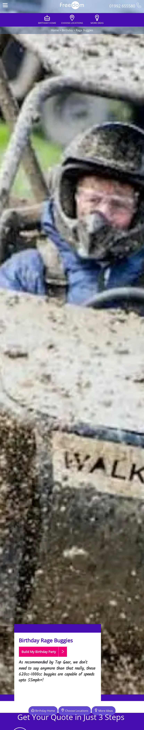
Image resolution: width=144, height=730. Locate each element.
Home (55, 30)
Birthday (67, 30)
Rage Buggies (84, 30)
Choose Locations (74, 710)
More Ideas (103, 710)
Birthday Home (43, 710)
